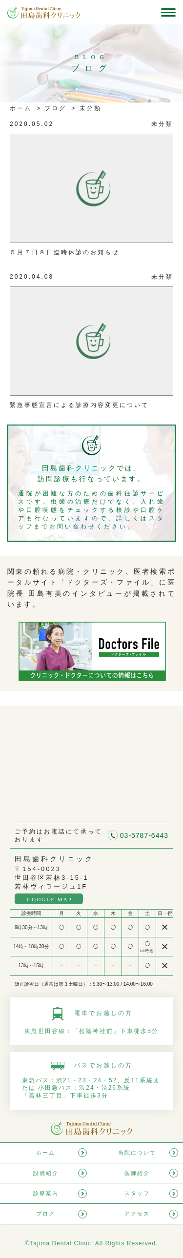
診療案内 (46, 1193)
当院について (137, 1153)
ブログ (53, 108)
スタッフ (137, 1193)
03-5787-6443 (144, 835)
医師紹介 (137, 1173)
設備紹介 (46, 1173)
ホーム (21, 108)
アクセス (137, 1214)
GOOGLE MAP (49, 899)
